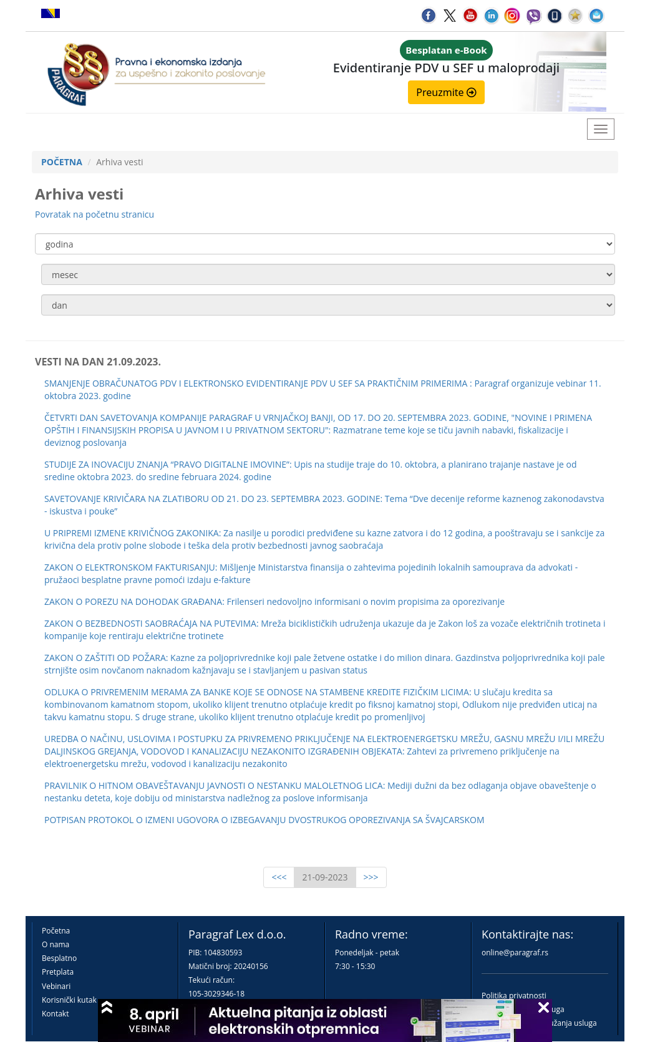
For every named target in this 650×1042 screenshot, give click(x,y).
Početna (56, 930)
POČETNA (61, 162)
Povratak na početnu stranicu (94, 214)
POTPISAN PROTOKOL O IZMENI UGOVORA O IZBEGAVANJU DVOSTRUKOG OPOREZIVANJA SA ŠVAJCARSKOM (264, 820)
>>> (371, 877)
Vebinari (56, 986)
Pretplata (58, 972)
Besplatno (59, 958)
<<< (278, 877)
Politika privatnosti (514, 995)
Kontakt (55, 1013)
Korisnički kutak (69, 1000)
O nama (55, 944)
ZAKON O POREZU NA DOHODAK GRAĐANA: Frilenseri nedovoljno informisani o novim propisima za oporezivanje (274, 601)
